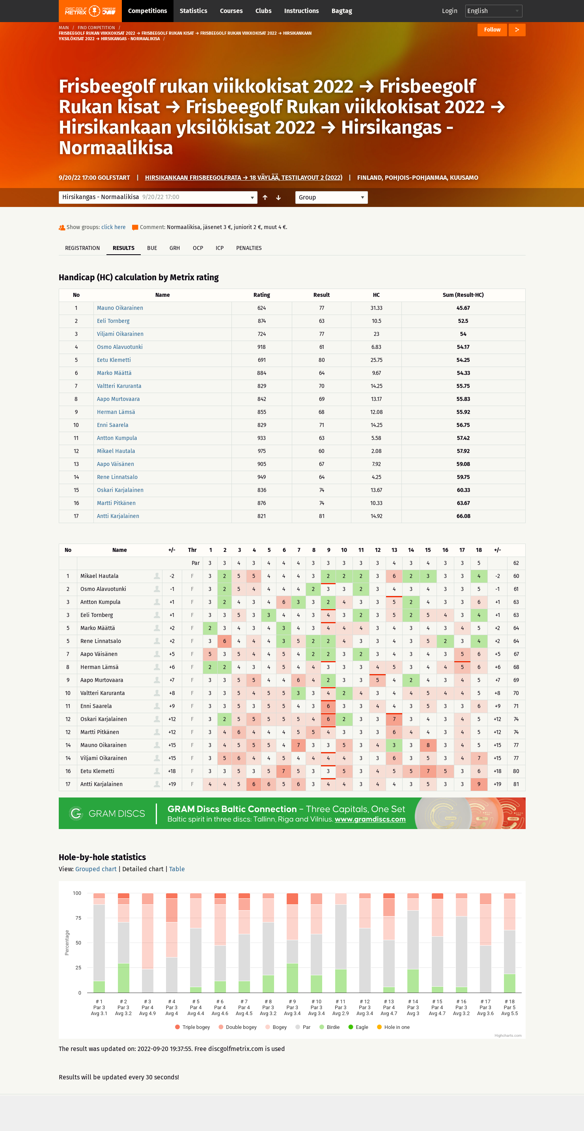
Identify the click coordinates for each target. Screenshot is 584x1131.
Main (64, 27)
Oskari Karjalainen (120, 490)
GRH (175, 248)
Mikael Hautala (116, 451)
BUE (152, 248)
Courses (231, 11)
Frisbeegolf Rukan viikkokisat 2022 (335, 106)
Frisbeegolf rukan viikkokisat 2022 (206, 86)
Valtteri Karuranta (119, 386)
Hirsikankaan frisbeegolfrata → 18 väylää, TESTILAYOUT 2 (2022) (243, 177)
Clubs (264, 11)
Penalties (249, 248)
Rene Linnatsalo (117, 477)
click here (113, 227)
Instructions (301, 11)
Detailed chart (143, 869)
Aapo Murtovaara (118, 399)
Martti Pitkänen (116, 503)
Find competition (96, 27)
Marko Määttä (114, 373)
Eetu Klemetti (114, 360)
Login (449, 11)
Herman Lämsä (116, 412)
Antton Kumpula (117, 438)
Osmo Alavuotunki (120, 347)
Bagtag (342, 11)
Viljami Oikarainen (120, 334)
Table (177, 869)
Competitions (147, 11)
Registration (82, 248)
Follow (492, 29)
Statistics (193, 11)
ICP (220, 248)
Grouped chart (96, 869)
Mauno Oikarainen (120, 308)
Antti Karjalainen (118, 516)
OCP (198, 248)
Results (123, 248)
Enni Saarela (113, 425)
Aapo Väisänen (115, 464)
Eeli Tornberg (113, 321)
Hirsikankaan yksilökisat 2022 (187, 127)
